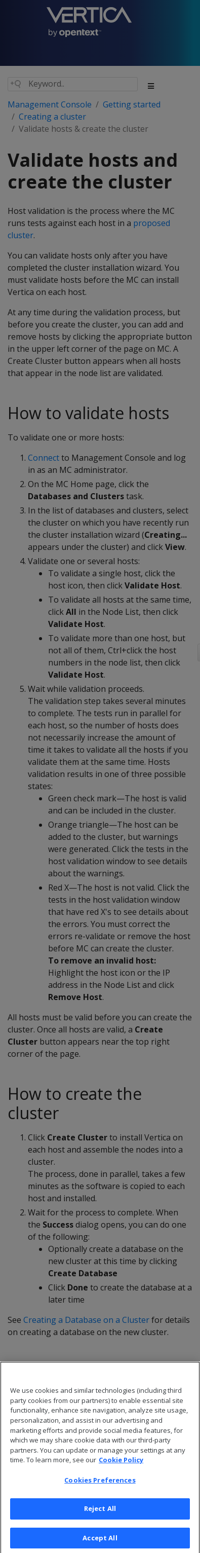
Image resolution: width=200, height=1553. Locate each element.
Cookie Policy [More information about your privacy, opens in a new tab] (121, 1468)
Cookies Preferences (99, 1488)
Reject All (100, 1517)
